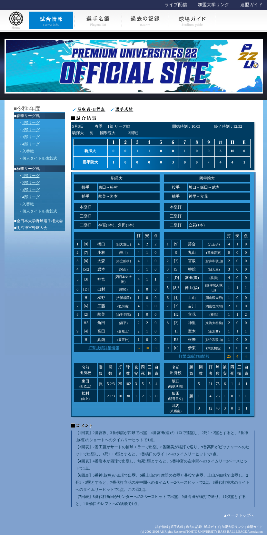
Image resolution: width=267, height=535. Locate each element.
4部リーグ (31, 144)
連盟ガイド (251, 4)
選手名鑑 (177, 527)
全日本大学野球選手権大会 (39, 221)
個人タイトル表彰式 (39, 158)
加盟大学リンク (213, 4)
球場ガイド (212, 527)
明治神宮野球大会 (31, 227)
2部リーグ (31, 130)
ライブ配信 (175, 4)
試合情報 (161, 527)
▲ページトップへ (238, 515)
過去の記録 (194, 527)
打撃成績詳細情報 (103, 348)
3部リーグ (31, 137)
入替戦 (28, 151)
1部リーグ (31, 123)
